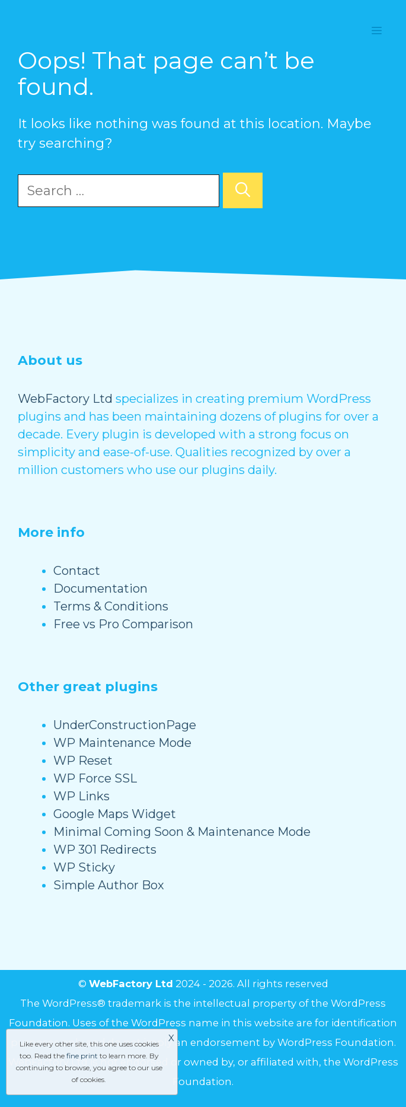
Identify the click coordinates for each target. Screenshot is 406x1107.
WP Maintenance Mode (122, 743)
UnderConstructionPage (124, 725)
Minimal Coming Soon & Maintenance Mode (182, 832)
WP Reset (83, 760)
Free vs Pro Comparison (123, 624)
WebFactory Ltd (65, 399)
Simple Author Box (108, 885)
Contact (76, 571)
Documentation (100, 588)
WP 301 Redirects (104, 849)
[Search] (243, 190)
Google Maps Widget (114, 814)
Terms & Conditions (110, 606)
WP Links (81, 796)
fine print (82, 1055)
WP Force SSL (95, 778)
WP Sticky (84, 867)
